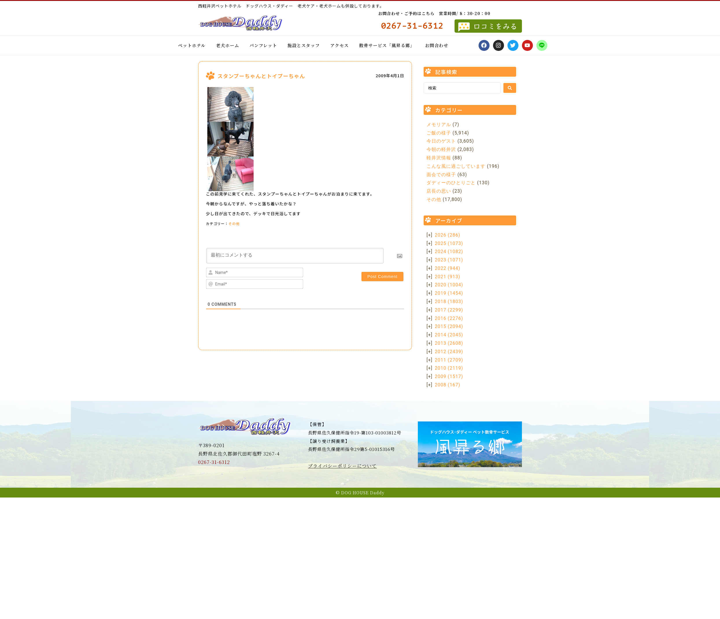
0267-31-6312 (214, 462)
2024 (449, 251)
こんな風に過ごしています (456, 166)
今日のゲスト (441, 141)
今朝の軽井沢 (441, 149)
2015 (449, 326)
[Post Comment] (382, 276)
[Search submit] (509, 88)
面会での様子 (441, 174)
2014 (449, 335)
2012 (449, 351)
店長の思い (439, 191)
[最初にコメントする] (295, 256)
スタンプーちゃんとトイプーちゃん (261, 76)
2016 (449, 318)
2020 (449, 285)
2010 (449, 368)
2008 (447, 385)
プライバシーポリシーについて (342, 466)
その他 (234, 223)
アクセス (339, 45)
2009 (449, 376)
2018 (449, 301)
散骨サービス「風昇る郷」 (387, 45)
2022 (447, 268)
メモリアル (439, 124)
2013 (449, 343)
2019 (449, 293)
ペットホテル (192, 45)
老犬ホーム (227, 45)
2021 (447, 276)
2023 (449, 260)
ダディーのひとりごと (451, 182)
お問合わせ (436, 45)
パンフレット (263, 45)
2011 (449, 360)
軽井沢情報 (439, 158)
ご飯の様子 (439, 133)
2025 (449, 243)
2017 (449, 310)
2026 (447, 235)
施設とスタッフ (303, 45)
